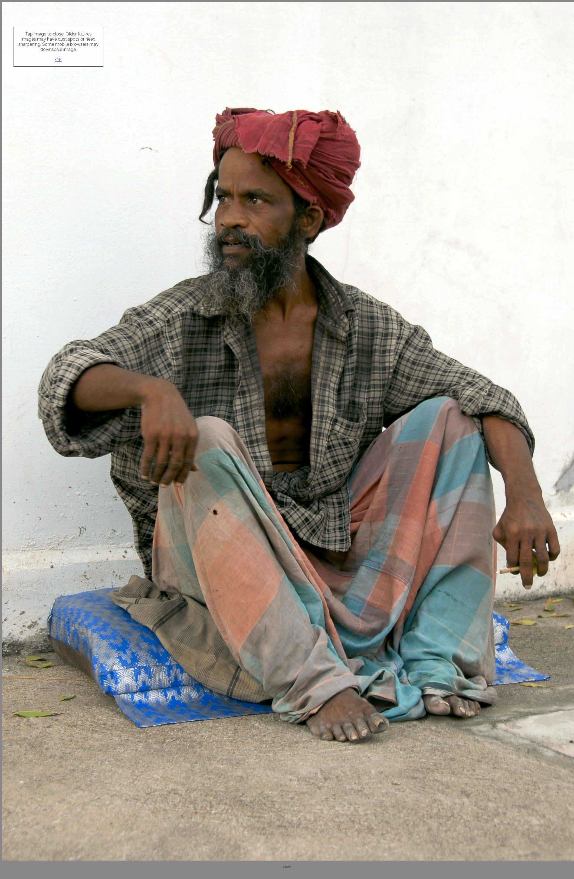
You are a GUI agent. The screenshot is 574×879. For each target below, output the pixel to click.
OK (58, 59)
